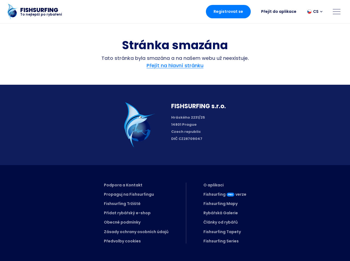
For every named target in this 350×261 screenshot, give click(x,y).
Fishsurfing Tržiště (122, 203)
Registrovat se (228, 11)
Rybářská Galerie (220, 212)
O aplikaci (213, 185)
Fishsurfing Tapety (222, 231)
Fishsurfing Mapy (220, 203)
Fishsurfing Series (221, 241)
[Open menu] (336, 11)
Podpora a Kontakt (123, 185)
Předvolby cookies (122, 241)
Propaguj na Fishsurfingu (129, 194)
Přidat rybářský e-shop (127, 212)
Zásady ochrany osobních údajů (136, 231)
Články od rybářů (220, 222)
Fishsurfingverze (224, 194)
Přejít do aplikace (278, 11)
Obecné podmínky (122, 222)
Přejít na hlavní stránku (175, 65)
